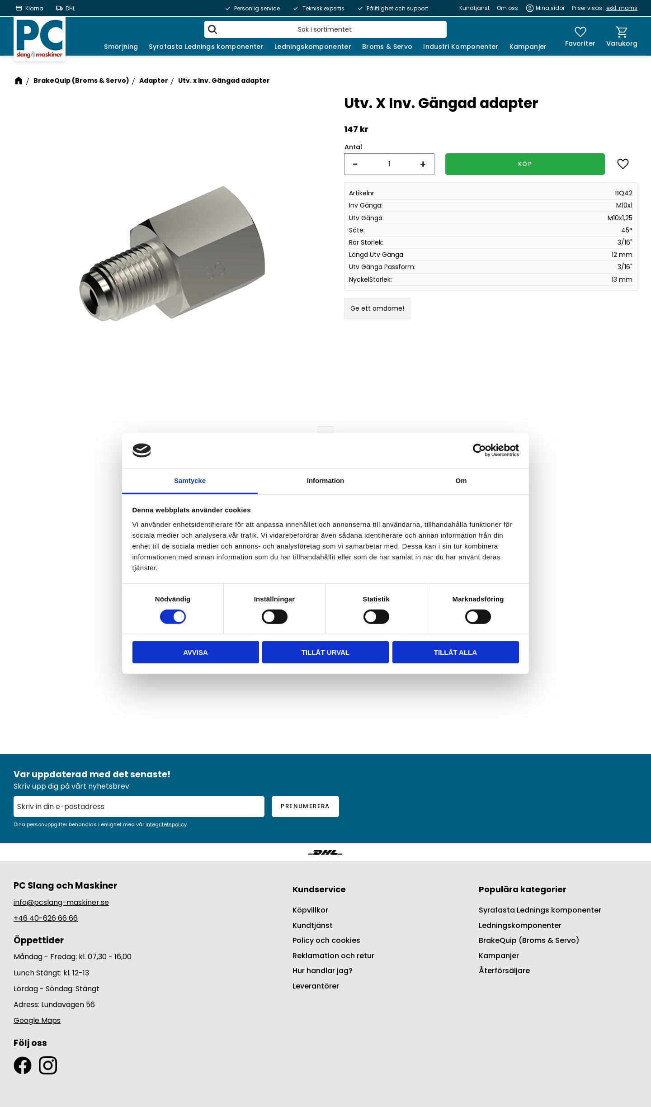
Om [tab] (461, 480)
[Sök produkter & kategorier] (325, 29)
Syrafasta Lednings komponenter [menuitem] (206, 46)
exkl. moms (621, 8)
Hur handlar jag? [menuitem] (322, 970)
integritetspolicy (166, 824)
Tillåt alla (455, 652)
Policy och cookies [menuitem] (326, 940)
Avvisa (195, 652)
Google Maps (37, 1020)
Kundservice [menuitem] (319, 889)
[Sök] (212, 29)
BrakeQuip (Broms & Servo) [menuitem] (529, 940)
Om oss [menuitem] (507, 8)
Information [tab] (325, 480)
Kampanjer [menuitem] (528, 46)
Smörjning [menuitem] (121, 46)
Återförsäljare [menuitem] (504, 970)
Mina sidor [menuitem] (550, 8)
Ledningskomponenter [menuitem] (312, 46)
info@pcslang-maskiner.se (61, 902)
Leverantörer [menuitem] (315, 986)
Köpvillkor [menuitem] (310, 910)
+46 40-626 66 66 (46, 918)
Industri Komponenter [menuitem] (460, 46)
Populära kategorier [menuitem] (522, 889)
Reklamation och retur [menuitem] (333, 956)
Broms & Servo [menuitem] (387, 46)
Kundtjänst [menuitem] (474, 8)
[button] (580, 36)
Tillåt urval (325, 652)
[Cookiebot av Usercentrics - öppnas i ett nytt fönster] (479, 450)
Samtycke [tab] (190, 480)
